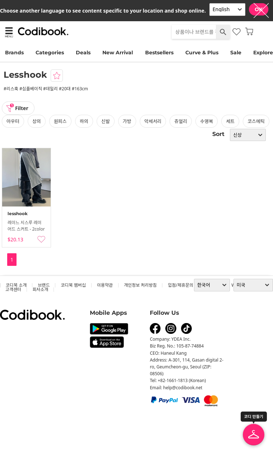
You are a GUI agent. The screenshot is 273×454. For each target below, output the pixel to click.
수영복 (206, 121)
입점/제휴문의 (180, 285)
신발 (105, 121)
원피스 (60, 121)
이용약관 (105, 285)
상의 (36, 121)
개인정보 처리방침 (140, 285)
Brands (14, 52)
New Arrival (117, 52)
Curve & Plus (201, 52)
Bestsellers (159, 52)
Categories (50, 52)
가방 (127, 121)
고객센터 (13, 289)
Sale (235, 52)
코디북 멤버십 (73, 285)
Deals (83, 52)
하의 (84, 121)
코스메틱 (256, 121)
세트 (230, 121)
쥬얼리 (180, 121)
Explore (263, 52)
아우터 (12, 121)
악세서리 (153, 121)
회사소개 (40, 289)
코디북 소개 (16, 285)
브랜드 (44, 285)
